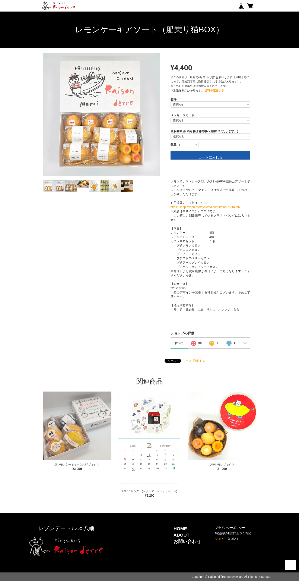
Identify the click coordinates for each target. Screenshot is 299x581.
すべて (179, 343)
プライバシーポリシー (230, 527)
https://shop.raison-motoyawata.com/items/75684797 (206, 207)
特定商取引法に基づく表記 (233, 533)
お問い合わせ (187, 541)
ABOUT (182, 535)
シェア (186, 360)
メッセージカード (182, 115)
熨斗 (173, 99)
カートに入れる (210, 157)
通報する (199, 360)
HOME (180, 528)
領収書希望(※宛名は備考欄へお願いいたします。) (204, 131)
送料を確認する (214, 90)
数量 (173, 144)
